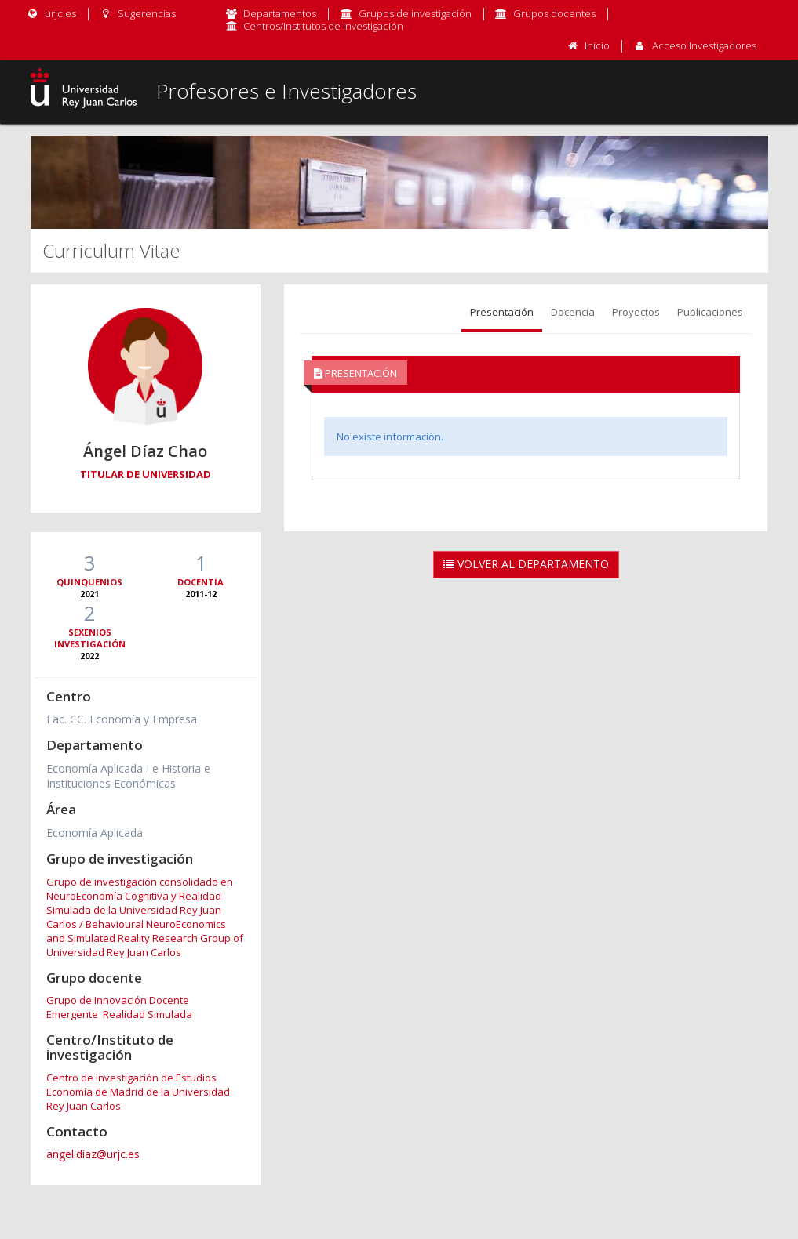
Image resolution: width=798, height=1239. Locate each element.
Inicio (597, 45)
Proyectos (636, 312)
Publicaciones (710, 312)
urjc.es (51, 13)
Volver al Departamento (526, 563)
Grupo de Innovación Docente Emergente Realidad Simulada (119, 1007)
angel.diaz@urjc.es (93, 1154)
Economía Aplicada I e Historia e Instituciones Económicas (128, 776)
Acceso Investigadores (704, 45)
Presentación (502, 312)
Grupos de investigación (415, 13)
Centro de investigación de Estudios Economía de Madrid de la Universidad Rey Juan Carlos (138, 1092)
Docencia (573, 312)
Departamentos (279, 13)
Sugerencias (138, 13)
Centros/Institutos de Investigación (323, 26)
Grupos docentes (554, 13)
